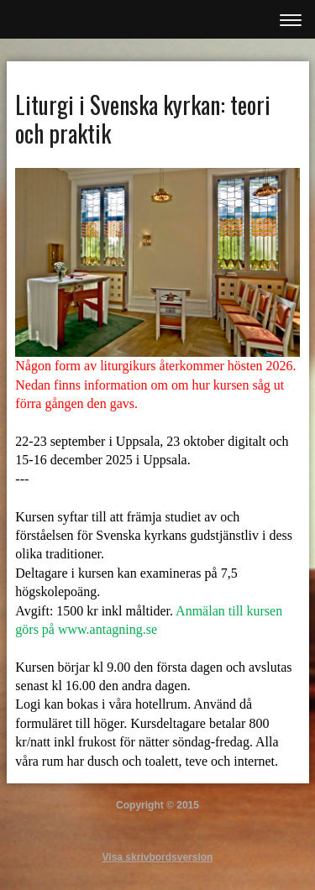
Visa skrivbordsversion (157, 857)
